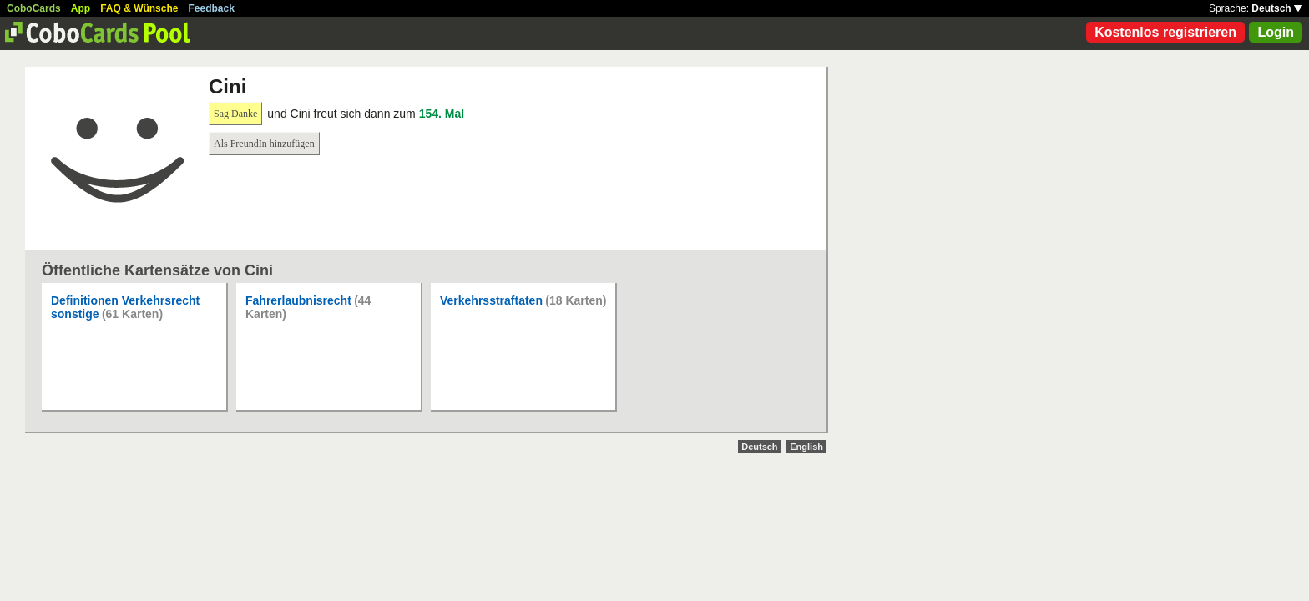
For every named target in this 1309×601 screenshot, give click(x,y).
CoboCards (34, 8)
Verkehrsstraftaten (491, 300)
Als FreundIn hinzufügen (264, 143)
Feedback (212, 8)
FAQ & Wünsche (139, 8)
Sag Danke (235, 113)
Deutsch (1276, 8)
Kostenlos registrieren (1165, 32)
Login (1275, 32)
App (80, 8)
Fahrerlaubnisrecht (298, 300)
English (806, 447)
